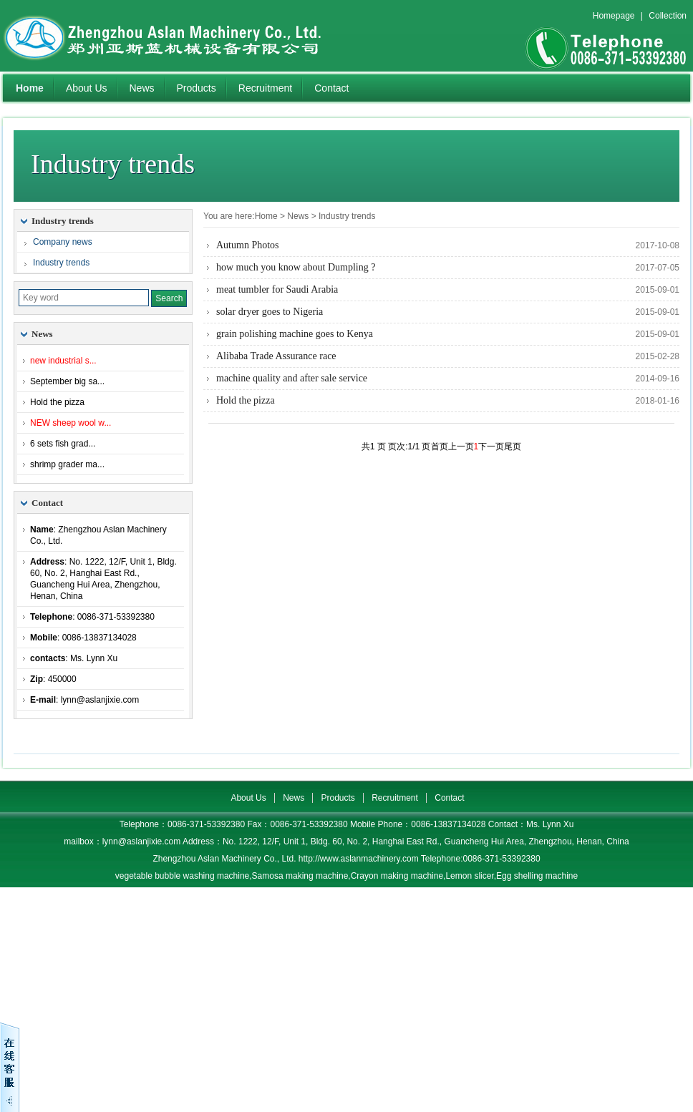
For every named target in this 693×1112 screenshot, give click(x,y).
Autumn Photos (247, 245)
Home (30, 88)
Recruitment (265, 88)
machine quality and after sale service (291, 378)
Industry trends (347, 216)
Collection (668, 16)
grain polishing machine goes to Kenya (294, 333)
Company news (62, 242)
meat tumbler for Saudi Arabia (277, 289)
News (142, 88)
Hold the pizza (245, 400)
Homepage (614, 16)
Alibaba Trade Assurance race (276, 356)
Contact (331, 88)
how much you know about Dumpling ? (295, 267)
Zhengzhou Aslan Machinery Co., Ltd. (182, 35)
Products (196, 88)
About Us (86, 88)
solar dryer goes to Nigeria (269, 311)
